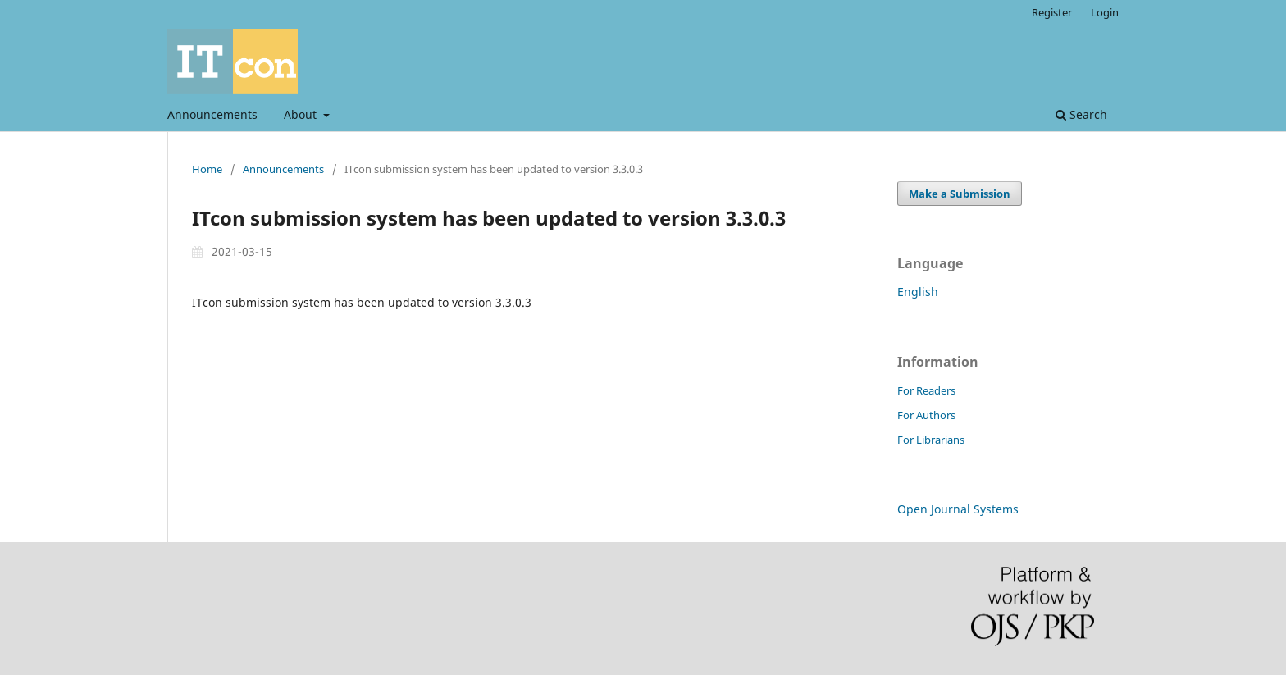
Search (1081, 114)
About (302, 114)
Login (1105, 12)
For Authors (926, 415)
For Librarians (930, 439)
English (917, 291)
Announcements (212, 114)
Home (207, 169)
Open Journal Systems (958, 509)
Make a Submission (959, 193)
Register (1052, 12)
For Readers (926, 390)
